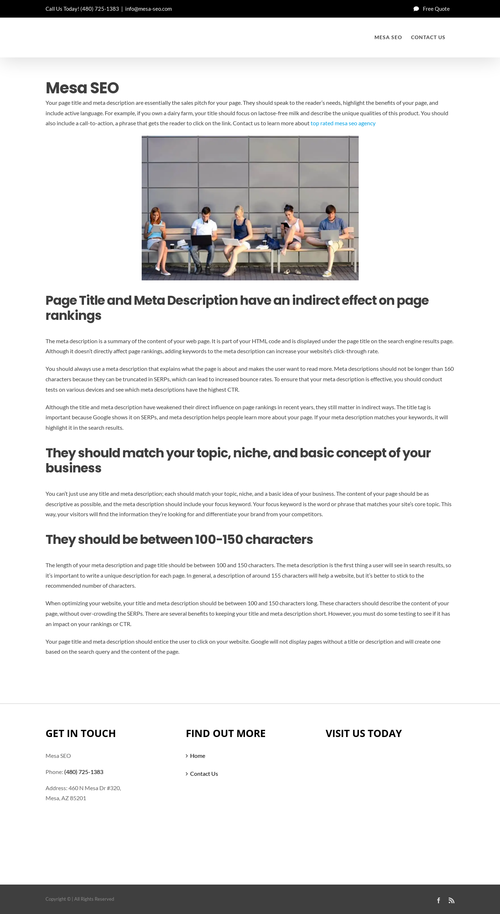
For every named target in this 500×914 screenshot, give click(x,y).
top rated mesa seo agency (343, 123)
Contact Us (204, 773)
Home (197, 755)
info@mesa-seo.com (148, 8)
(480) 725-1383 (99, 8)
